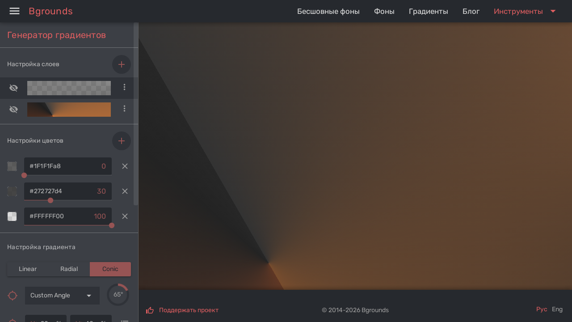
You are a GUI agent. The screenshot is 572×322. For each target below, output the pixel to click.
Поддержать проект (189, 310)
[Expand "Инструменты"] (527, 11)
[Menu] (14, 11)
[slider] (118, 295)
